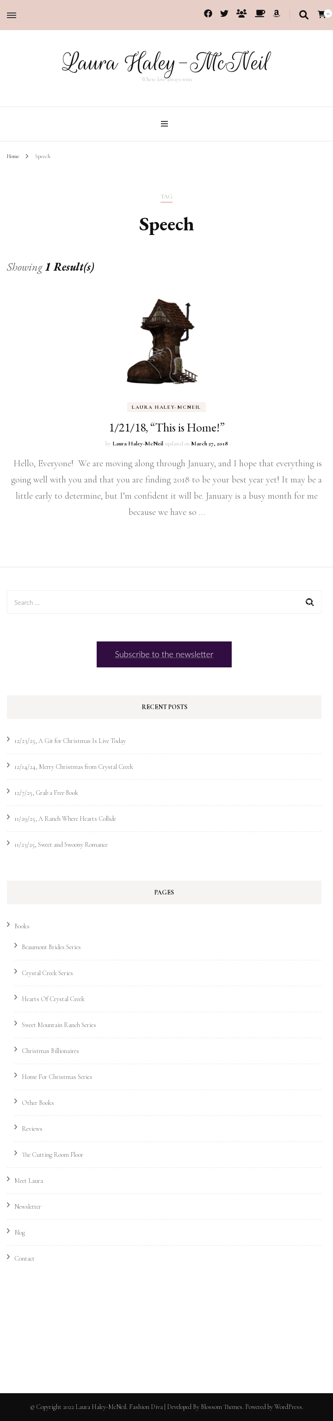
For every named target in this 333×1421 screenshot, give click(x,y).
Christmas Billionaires (50, 1051)
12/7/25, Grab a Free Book (46, 793)
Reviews (32, 1129)
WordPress (288, 1407)
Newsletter (27, 1207)
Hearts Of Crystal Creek (53, 999)
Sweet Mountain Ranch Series (59, 1025)
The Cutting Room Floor (52, 1155)
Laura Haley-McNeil (166, 62)
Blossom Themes (221, 1407)
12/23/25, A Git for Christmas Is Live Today (70, 741)
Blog (19, 1233)
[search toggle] (303, 15)
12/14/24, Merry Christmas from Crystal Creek (73, 767)
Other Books (38, 1103)
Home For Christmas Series (57, 1077)
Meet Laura (28, 1181)
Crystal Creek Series (47, 973)
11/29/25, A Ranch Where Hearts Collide (65, 819)
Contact (24, 1258)
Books (22, 926)
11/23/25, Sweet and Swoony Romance (61, 845)
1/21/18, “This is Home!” (167, 427)
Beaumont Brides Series (51, 947)
